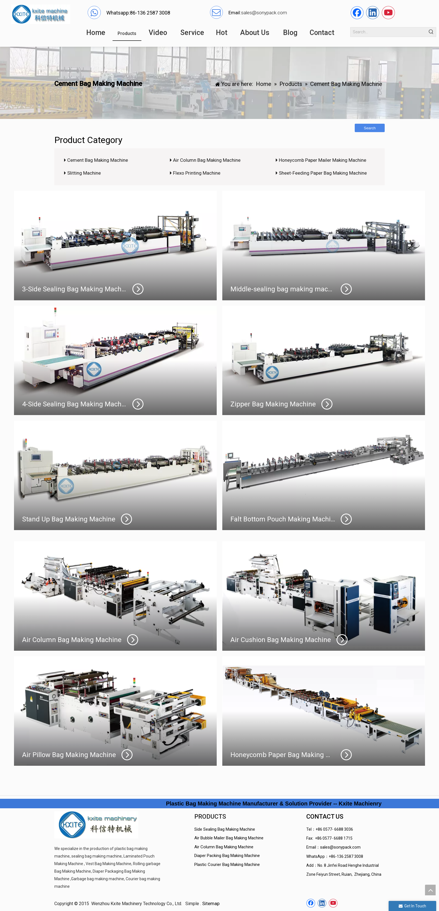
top (430, 890)
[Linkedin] (372, 12)
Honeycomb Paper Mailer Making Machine (322, 160)
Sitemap (211, 903)
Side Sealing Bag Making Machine (224, 829)
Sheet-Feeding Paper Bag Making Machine (323, 173)
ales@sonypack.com (265, 12)
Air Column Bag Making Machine (206, 160)
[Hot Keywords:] (431, 32)
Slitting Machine (84, 173)
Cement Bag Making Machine (97, 160)
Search (370, 128)
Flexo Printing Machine (196, 173)
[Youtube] (388, 12)
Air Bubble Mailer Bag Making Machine (228, 837)
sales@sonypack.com (340, 847)
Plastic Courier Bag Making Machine (227, 864)
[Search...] (389, 32)
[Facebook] (357, 12)
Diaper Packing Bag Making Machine (227, 855)
